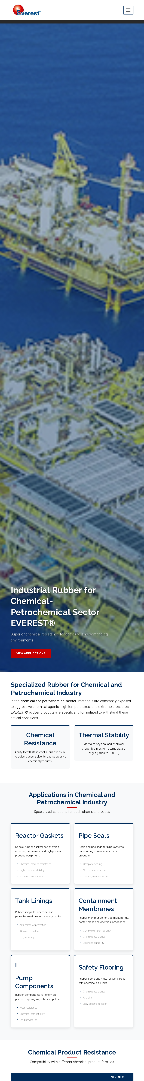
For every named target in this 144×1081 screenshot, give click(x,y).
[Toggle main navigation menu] (128, 10)
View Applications (30, 653)
